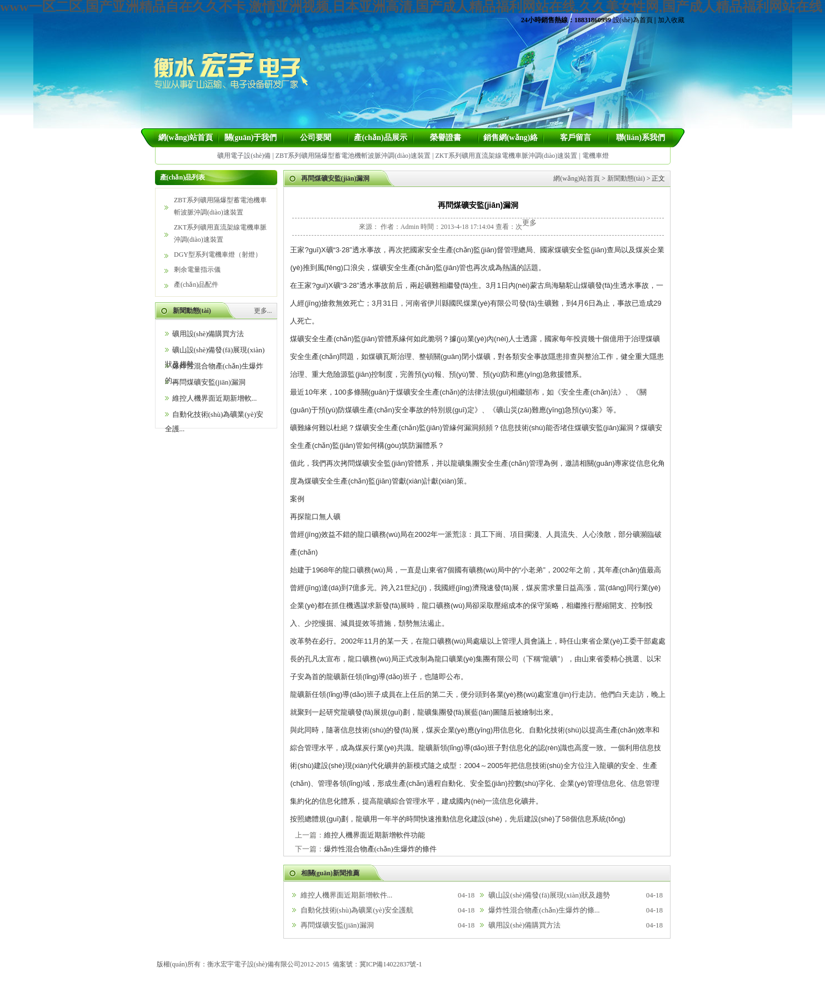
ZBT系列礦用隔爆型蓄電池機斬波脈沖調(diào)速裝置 (353, 155)
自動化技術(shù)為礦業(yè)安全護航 (357, 910)
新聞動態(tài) (626, 178)
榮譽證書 (445, 137)
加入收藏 (671, 20)
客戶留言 (575, 137)
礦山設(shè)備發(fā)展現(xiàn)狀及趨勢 (549, 895)
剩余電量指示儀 (197, 269)
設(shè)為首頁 (633, 20)
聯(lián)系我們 (640, 137)
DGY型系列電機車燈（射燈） (218, 254)
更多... (263, 311)
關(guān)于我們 (250, 137)
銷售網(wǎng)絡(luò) (510, 140)
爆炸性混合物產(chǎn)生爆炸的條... (543, 910)
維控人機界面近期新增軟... (214, 398)
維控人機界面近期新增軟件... (347, 895)
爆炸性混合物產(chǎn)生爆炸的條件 (380, 849)
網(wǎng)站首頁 (185, 137)
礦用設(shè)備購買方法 (208, 334)
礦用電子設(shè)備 (244, 155)
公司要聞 (315, 137)
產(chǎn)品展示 (380, 137)
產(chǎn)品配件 (196, 284)
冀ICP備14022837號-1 (390, 964)
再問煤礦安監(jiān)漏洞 (209, 382)
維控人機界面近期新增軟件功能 (374, 835)
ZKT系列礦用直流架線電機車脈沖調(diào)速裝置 (506, 155)
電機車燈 (595, 155)
